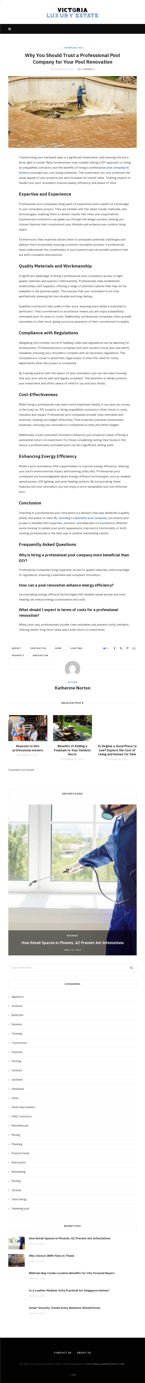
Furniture (17, 1070)
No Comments (86, 69)
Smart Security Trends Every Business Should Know (64, 1308)
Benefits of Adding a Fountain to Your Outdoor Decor (72, 750)
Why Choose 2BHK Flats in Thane (51, 1255)
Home (15, 1098)
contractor (38, 648)
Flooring (16, 1061)
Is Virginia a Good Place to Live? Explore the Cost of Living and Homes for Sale (117, 750)
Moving (16, 1135)
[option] (72, 879)
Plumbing (17, 1144)
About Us (84, 1352)
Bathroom (17, 1015)
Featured (17, 1052)
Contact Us (62, 1352)
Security (16, 1190)
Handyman (18, 1089)
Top (72, 1375)
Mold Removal (20, 1125)
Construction (19, 1043)
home (58, 648)
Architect (17, 1006)
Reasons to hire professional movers (27, 748)
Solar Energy (19, 1199)
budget (16, 648)
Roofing (16, 1181)
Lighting (76, 648)
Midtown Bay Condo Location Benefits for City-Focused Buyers (72, 1273)
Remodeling (19, 1171)
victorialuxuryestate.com (105, 1364)
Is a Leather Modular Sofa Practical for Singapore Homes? (69, 1290)
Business (72, 935)
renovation (40, 655)
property (18, 655)
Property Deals (20, 1153)
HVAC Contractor (22, 1116)
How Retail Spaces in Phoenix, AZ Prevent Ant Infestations (72, 942)
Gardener (17, 1079)
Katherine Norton (72, 688)
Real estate (19, 1162)
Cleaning (17, 1033)
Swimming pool (74, 47)
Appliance (17, 996)
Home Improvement (23, 1107)
